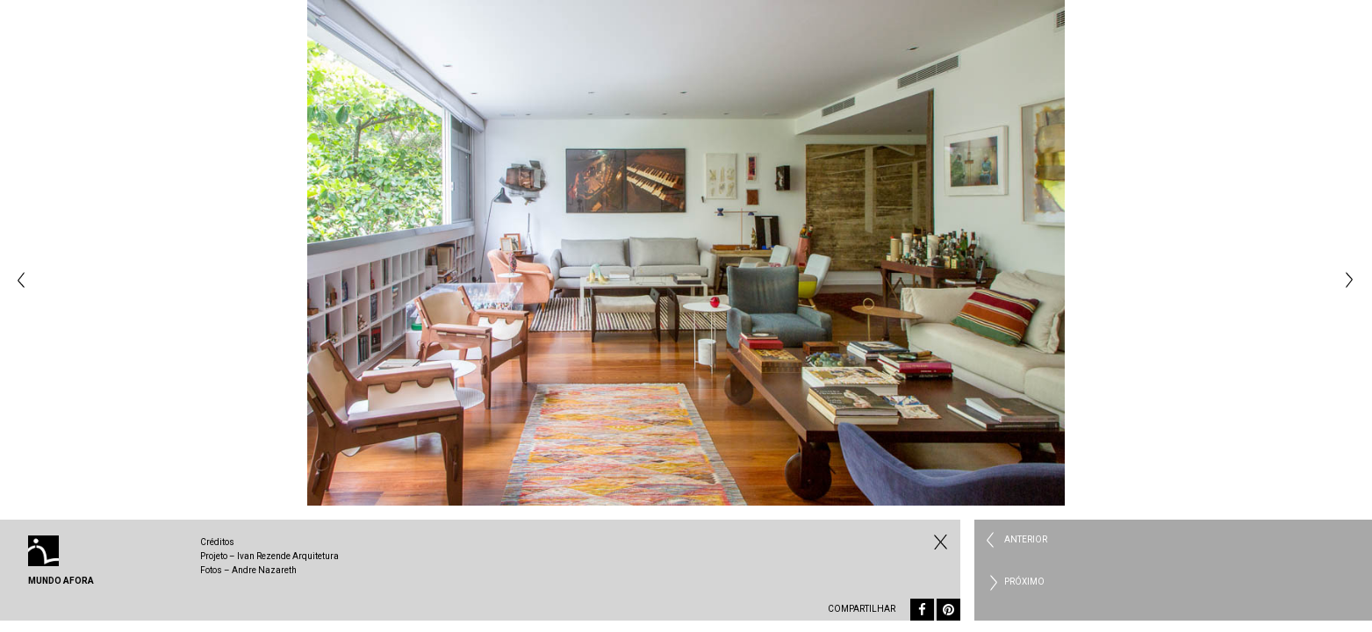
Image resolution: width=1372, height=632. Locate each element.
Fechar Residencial (938, 541)
